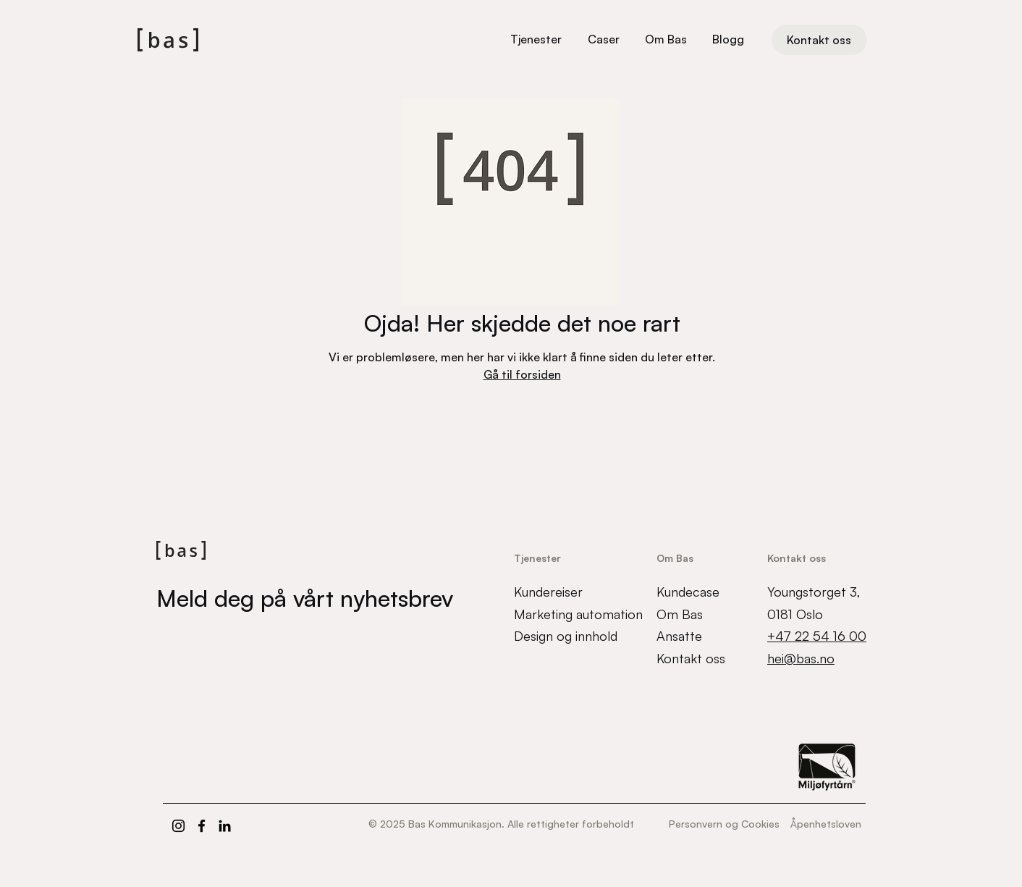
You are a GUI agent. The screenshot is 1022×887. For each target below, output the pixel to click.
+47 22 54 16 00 (816, 636)
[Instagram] (178, 825)
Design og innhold (565, 636)
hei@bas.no (801, 658)
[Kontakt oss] (819, 40)
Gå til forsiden (522, 374)
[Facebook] (201, 825)
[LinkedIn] (224, 825)
